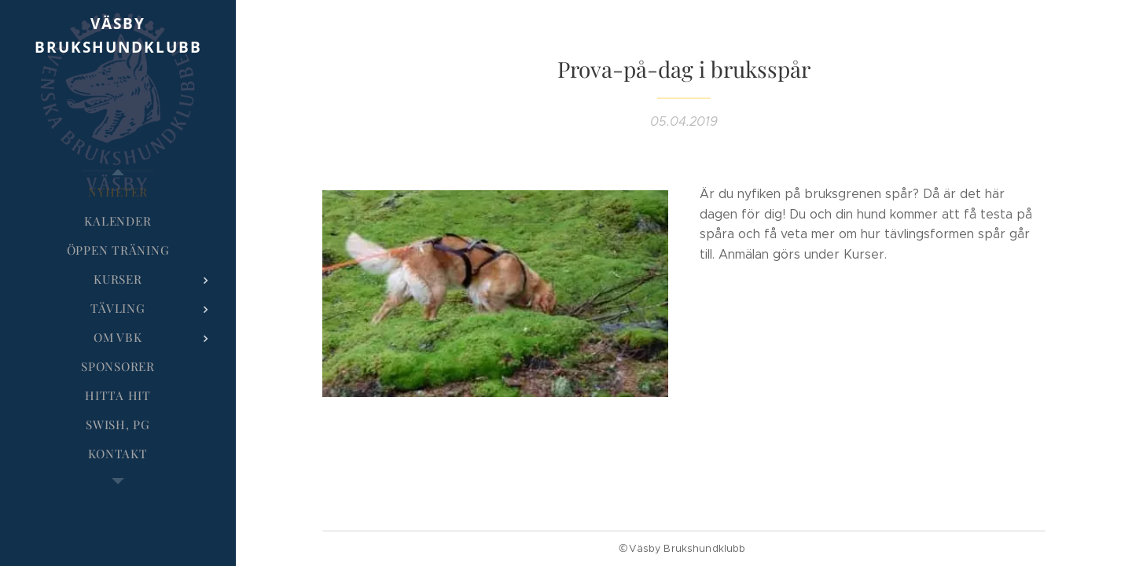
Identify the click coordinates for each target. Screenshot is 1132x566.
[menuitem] (118, 192)
